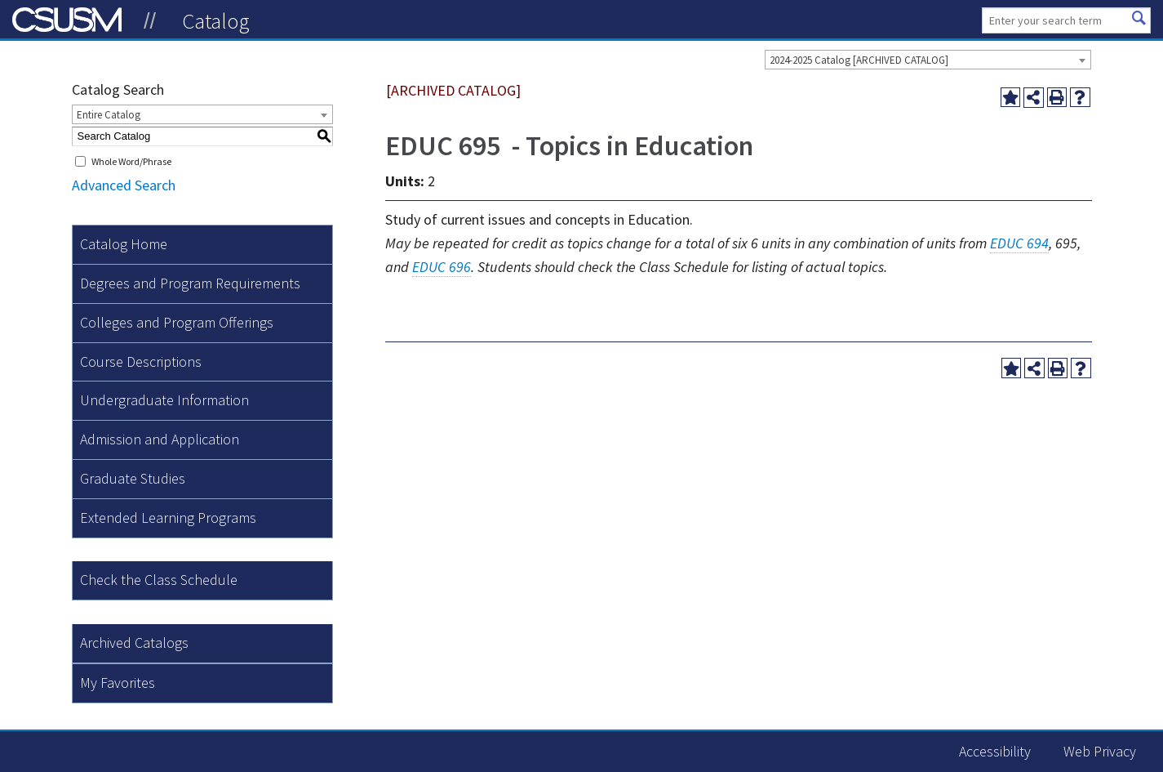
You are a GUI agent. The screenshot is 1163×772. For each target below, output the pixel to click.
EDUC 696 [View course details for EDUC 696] (441, 266)
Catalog (216, 20)
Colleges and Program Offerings (176, 322)
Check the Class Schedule (158, 579)
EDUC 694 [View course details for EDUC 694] (1019, 243)
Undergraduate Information (164, 399)
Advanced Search (123, 185)
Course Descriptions (141, 361)
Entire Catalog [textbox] (108, 115)
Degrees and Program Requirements (190, 283)
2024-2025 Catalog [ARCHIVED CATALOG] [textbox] (859, 60)
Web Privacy (1099, 751)
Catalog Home (123, 243)
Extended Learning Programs (168, 517)
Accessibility (995, 751)
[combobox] (928, 59)
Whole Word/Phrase (131, 161)
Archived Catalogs (134, 642)
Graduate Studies (132, 478)
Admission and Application (159, 439)
